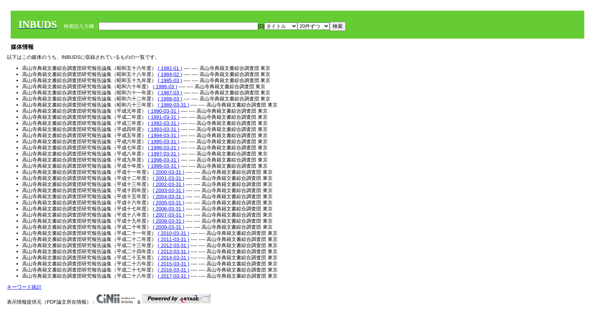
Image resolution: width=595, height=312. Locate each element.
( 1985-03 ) (170, 80)
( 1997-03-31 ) (163, 154)
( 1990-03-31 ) (163, 111)
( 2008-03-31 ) (168, 221)
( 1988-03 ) (170, 99)
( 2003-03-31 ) (168, 190)
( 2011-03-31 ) (173, 239)
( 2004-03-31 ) (168, 196)
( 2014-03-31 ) (173, 257)
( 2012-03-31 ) (173, 245)
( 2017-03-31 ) (173, 276)
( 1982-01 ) (170, 68)
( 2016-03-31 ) (173, 270)
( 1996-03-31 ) (163, 147)
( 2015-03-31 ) (173, 264)
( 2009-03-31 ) (168, 227)
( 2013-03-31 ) (173, 251)
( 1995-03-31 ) (163, 141)
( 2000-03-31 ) (168, 172)
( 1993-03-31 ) (163, 129)
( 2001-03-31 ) (168, 178)
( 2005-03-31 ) (168, 202)
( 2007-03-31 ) (168, 215)
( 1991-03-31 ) (163, 117)
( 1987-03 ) (170, 92)
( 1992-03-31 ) (163, 123)
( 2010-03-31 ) (173, 233)
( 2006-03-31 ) (168, 209)
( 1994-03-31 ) (163, 135)
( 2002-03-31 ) (168, 184)
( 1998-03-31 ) (163, 160)
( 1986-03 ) (165, 86)
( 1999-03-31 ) (163, 166)
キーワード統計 (24, 287)
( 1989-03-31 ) (173, 105)
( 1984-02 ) (170, 74)
